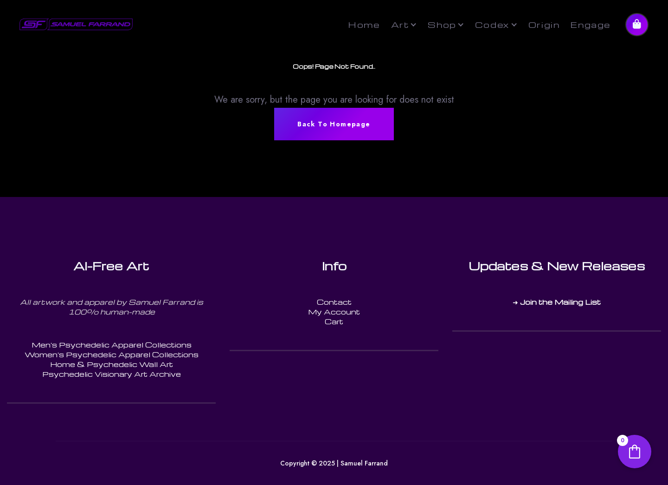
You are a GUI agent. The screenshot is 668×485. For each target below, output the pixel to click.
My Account (334, 311)
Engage (590, 24)
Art (400, 24)
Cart (334, 321)
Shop (442, 24)
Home (363, 24)
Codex (492, 24)
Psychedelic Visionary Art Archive (111, 374)
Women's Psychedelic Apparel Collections (112, 354)
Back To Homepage (333, 124)
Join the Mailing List (560, 302)
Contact (334, 302)
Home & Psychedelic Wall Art (111, 364)
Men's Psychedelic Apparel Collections (112, 344)
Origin (544, 24)
